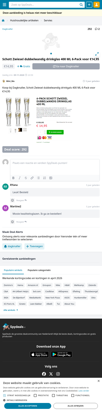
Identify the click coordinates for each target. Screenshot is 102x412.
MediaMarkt (35, 297)
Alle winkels (11, 310)
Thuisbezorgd (91, 291)
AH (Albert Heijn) (20, 291)
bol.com (37, 291)
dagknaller (12, 246)
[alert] (51, 395)
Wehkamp (79, 285)
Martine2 (15, 206)
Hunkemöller (80, 297)
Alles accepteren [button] (27, 406)
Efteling (76, 291)
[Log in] (96, 4)
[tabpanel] (51, 293)
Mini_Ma (10, 81)
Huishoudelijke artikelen (24, 20)
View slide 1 (51, 53)
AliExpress (63, 291)
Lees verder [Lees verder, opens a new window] (83, 390)
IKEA (6, 297)
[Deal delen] (89, 5)
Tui (58, 303)
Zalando (92, 285)
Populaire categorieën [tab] (39, 270)
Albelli (49, 303)
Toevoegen (34, 246)
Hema (20, 285)
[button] (51, 400)
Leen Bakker (36, 303)
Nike (58, 285)
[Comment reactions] (12, 200)
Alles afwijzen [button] (76, 406)
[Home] (3, 20)
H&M (67, 285)
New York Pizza (52, 297)
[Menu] (4, 5)
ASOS (67, 297)
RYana (14, 185)
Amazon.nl (33, 285)
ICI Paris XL (9, 303)
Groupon (47, 285)
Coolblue (49, 291)
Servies (48, 20)
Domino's (8, 285)
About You (69, 303)
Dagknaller (7, 29)
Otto (93, 297)
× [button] (98, 381)
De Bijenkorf (19, 297)
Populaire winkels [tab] (13, 270)
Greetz (22, 303)
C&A (6, 291)
